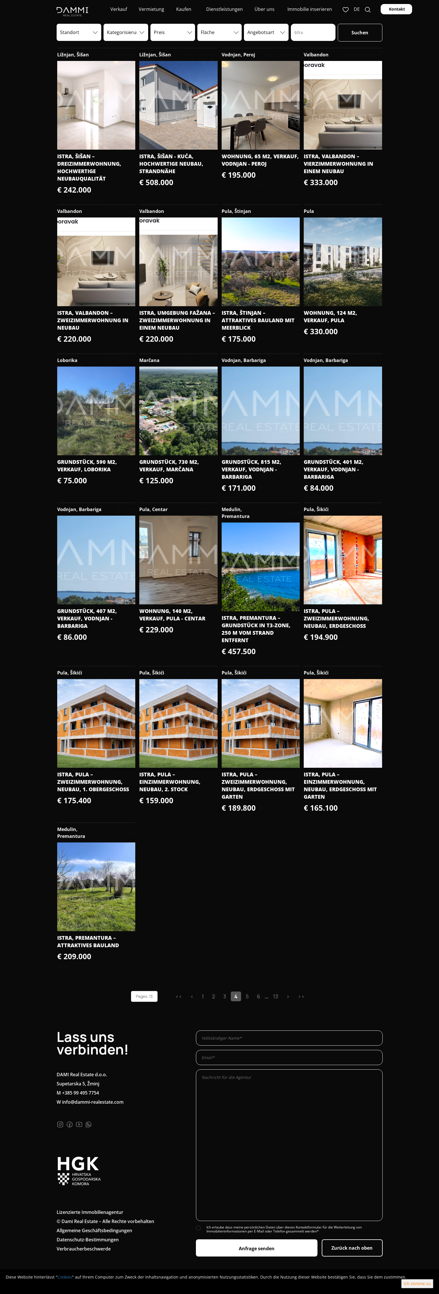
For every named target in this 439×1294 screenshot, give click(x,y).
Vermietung (151, 9)
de (357, 9)
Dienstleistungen (224, 9)
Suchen (359, 32)
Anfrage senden (257, 1248)
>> (301, 996)
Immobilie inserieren (309, 9)
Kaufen (183, 9)
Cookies (64, 1277)
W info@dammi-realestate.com (90, 1102)
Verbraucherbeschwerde (84, 1249)
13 (275, 996)
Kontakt (396, 9)
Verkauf (118, 9)
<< (178, 996)
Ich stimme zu (417, 1283)
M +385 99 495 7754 (78, 1093)
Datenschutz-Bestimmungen (88, 1239)
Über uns (264, 9)
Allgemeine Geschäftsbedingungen (94, 1230)
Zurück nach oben (352, 1248)
